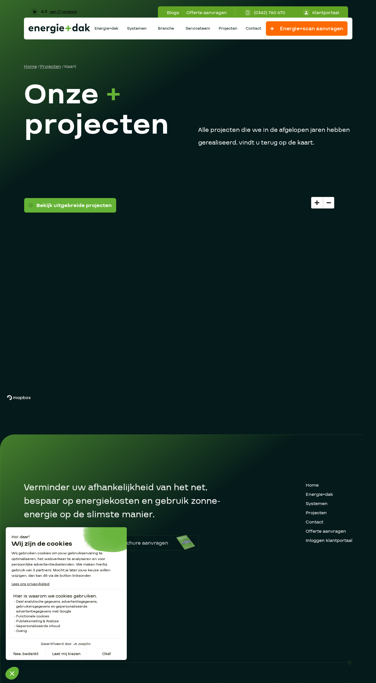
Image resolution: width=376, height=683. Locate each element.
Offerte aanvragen (206, 13)
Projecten (228, 28)
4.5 (54, 11)
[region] (188, 287)
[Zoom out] (328, 202)
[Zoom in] (317, 202)
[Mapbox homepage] (18, 397)
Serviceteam (198, 28)
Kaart (70, 66)
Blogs (173, 13)
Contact (253, 28)
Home (30, 66)
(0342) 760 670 (265, 13)
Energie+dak (106, 28)
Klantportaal (321, 13)
